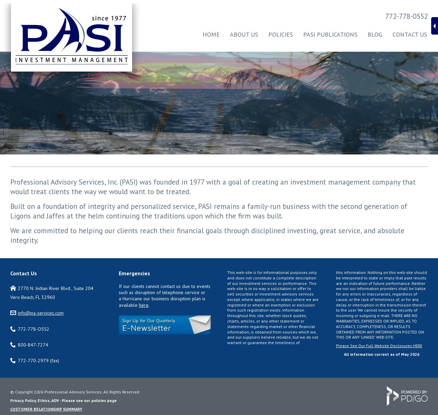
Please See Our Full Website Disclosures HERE (379, 345)
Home (211, 34)
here (144, 305)
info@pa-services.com (41, 313)
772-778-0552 (406, 16)
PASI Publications (330, 34)
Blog (375, 34)
